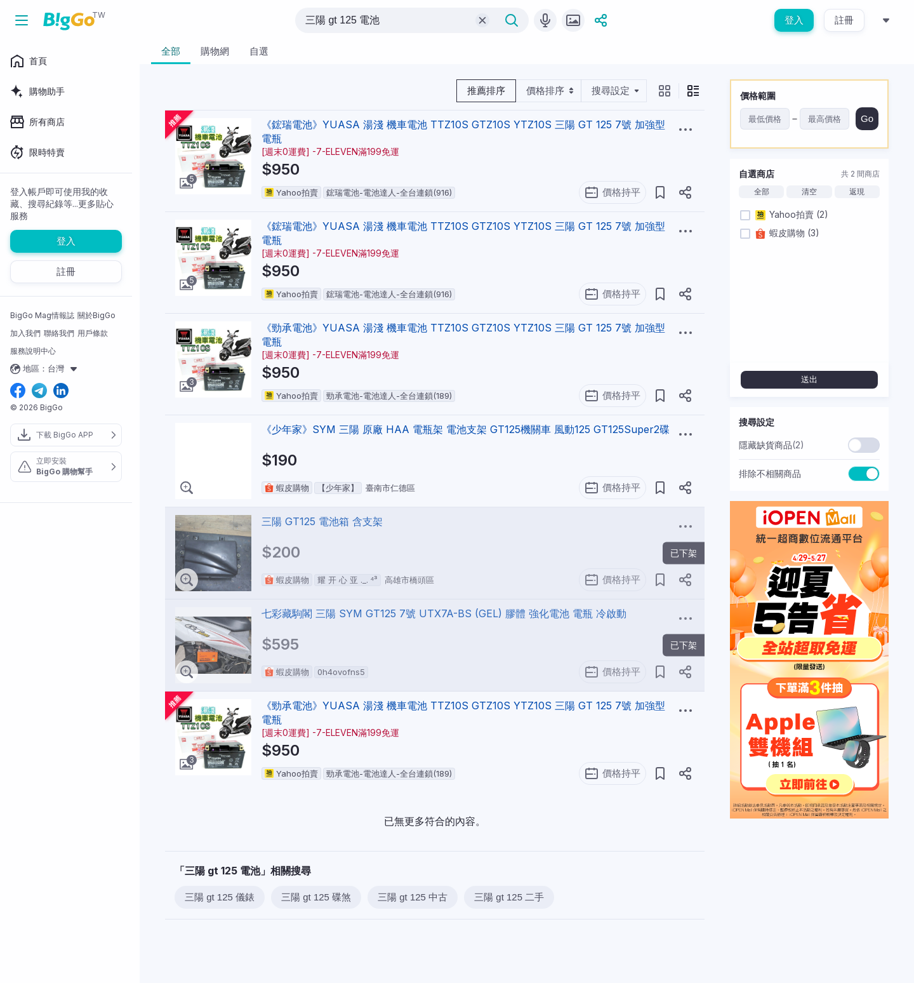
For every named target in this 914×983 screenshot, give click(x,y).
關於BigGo (96, 315)
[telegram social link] (39, 391)
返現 (856, 191)
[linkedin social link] (61, 391)
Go (867, 118)
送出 (809, 379)
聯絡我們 (59, 333)
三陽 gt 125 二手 (509, 897)
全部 (761, 191)
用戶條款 (92, 333)
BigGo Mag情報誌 (42, 315)
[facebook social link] (17, 391)
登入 (794, 20)
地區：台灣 (45, 369)
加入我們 (25, 333)
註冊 (844, 20)
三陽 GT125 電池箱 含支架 (322, 521)
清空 (809, 191)
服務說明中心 (33, 351)
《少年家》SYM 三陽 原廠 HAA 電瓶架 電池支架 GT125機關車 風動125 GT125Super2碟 (466, 429)
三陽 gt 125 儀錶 (220, 897)
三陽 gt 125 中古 (412, 897)
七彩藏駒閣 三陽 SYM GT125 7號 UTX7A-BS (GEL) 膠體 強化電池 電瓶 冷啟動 (444, 613)
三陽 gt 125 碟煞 (316, 897)
